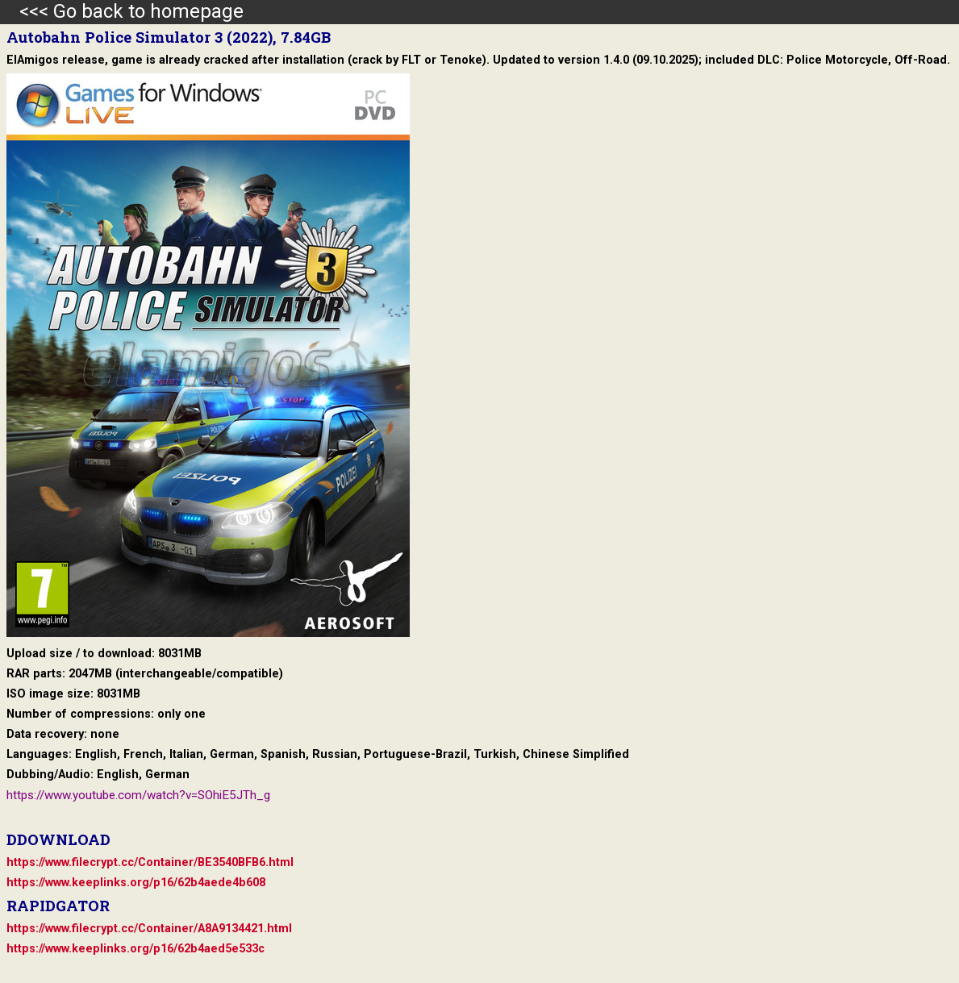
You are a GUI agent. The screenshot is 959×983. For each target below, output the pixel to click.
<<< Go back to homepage (122, 11)
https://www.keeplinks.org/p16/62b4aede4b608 (135, 882)
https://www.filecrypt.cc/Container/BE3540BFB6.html (150, 862)
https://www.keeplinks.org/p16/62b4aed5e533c (135, 949)
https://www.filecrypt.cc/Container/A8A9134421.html (149, 928)
